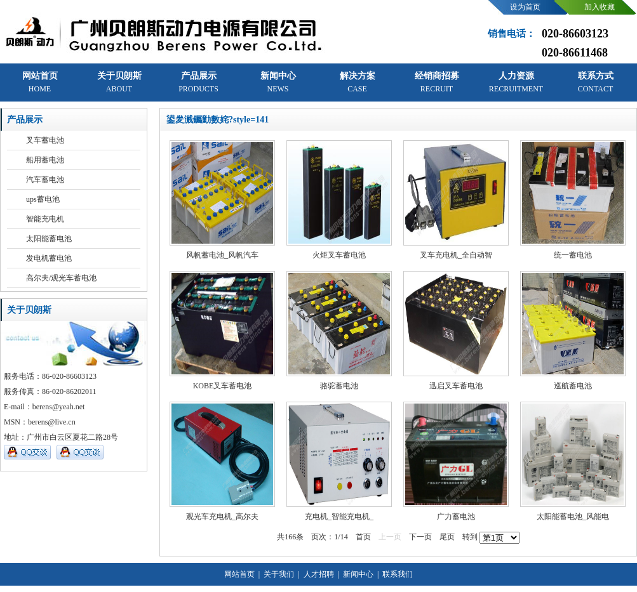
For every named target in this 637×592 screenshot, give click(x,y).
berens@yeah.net (58, 406)
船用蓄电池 (45, 159)
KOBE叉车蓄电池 (222, 385)
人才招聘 (318, 574)
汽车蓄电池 (45, 179)
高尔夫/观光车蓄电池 (61, 277)
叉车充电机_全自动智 (456, 255)
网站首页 (40, 82)
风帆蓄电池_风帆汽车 (222, 255)
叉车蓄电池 (45, 140)
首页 (363, 536)
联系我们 (396, 574)
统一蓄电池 (573, 255)
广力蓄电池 (456, 516)
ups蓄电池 (43, 199)
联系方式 (596, 82)
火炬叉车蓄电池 (339, 255)
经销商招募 (437, 82)
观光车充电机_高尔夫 (222, 516)
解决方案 (357, 82)
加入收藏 (599, 7)
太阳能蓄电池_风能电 (573, 516)
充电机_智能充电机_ (339, 516)
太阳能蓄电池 (49, 238)
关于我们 (278, 574)
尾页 (447, 536)
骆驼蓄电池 (339, 385)
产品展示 (198, 82)
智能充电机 (45, 218)
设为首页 (525, 7)
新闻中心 (278, 82)
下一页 (420, 536)
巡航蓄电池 (573, 385)
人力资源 (516, 82)
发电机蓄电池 (49, 258)
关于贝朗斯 (119, 82)
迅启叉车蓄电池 (456, 385)
